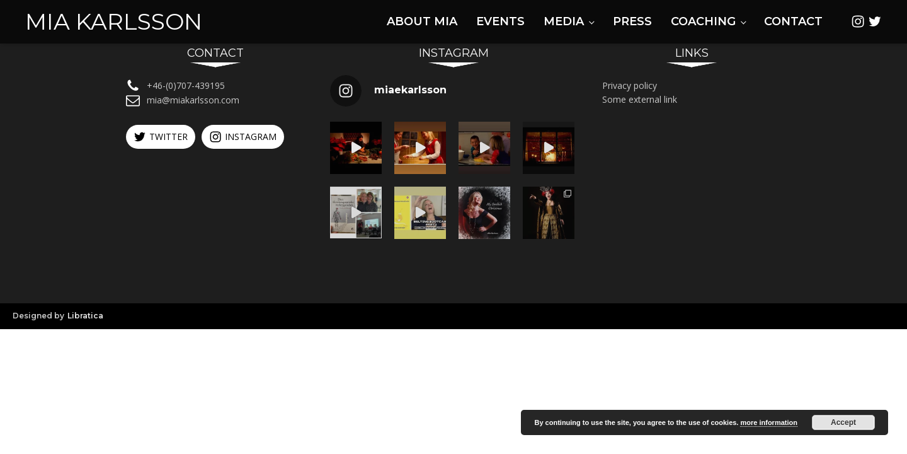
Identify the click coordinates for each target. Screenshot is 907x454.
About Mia (422, 21)
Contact (793, 21)
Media (564, 21)
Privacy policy (629, 85)
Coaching (703, 21)
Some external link (639, 99)
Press (632, 21)
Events (500, 21)
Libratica (85, 315)
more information (768, 422)
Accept (843, 422)
